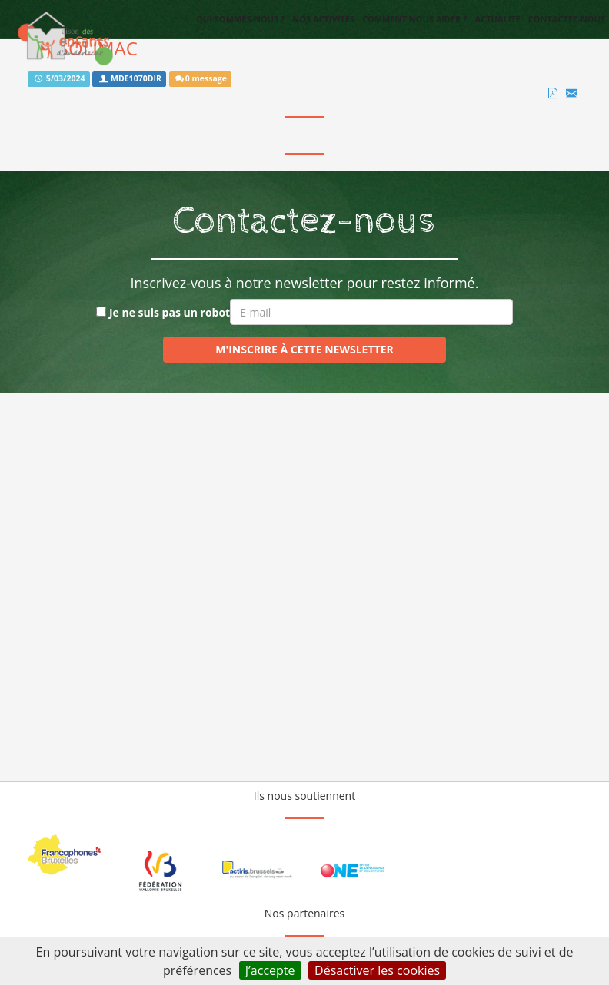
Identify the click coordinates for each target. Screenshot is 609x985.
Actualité (498, 19)
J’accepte (270, 970)
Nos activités (323, 19)
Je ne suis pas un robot (163, 312)
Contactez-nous (566, 19)
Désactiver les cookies (377, 970)
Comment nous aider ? (415, 19)
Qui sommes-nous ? (240, 19)
